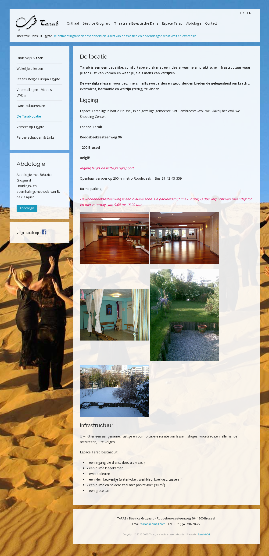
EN (249, 13)
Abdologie (193, 23)
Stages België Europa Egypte (38, 79)
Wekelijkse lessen (30, 68)
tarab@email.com (153, 524)
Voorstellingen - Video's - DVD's (35, 92)
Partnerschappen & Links (35, 137)
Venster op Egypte (30, 127)
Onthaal (73, 23)
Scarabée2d (204, 534)
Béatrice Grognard (96, 23)
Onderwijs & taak (30, 58)
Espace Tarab (172, 23)
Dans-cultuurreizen (31, 106)
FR (242, 13)
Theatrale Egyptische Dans (136, 23)
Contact (211, 23)
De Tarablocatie (29, 116)
